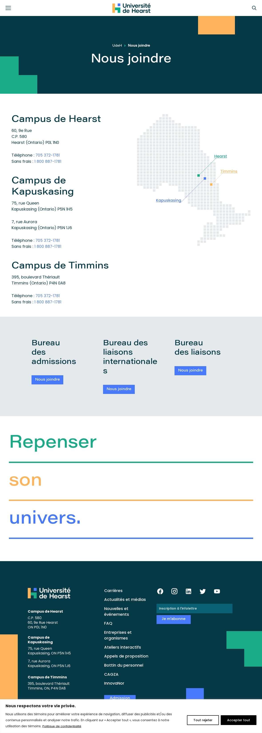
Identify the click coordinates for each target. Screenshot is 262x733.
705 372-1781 (48, 155)
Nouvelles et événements (116, 610)
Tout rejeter (202, 720)
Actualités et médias (125, 598)
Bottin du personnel (123, 664)
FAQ (108, 622)
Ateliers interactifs (122, 646)
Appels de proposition (126, 655)
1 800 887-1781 (48, 161)
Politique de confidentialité (63, 726)
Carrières (113, 589)
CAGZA (111, 673)
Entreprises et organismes (118, 634)
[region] (131, 716)
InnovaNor (114, 682)
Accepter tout (238, 720)
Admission (120, 697)
